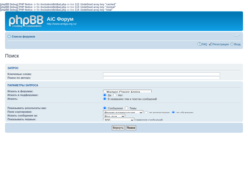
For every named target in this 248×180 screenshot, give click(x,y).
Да (107, 95)
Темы (131, 108)
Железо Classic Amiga (127, 92)
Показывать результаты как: (27, 108)
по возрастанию (157, 112)
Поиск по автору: (19, 77)
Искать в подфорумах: (23, 95)
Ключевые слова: (20, 74)
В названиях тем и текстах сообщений (130, 99)
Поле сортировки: (20, 111)
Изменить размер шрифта (236, 35)
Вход (237, 44)
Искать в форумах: (20, 91)
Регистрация (221, 44)
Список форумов (23, 36)
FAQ (204, 44)
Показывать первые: (22, 119)
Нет (118, 95)
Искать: (13, 98)
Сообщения (113, 108)
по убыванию (182, 112)
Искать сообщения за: (23, 115)
